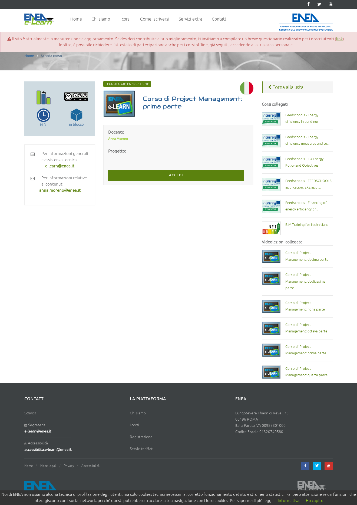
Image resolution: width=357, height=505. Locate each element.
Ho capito (314, 500)
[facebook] (305, 466)
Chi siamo (100, 19)
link (339, 39)
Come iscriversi (154, 19)
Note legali (48, 466)
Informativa (288, 500)
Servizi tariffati (141, 449)
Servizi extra (190, 19)
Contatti (219, 19)
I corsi (125, 19)
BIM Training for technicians (306, 225)
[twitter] (319, 4)
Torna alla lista (285, 87)
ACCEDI (176, 175)
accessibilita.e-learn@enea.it (47, 449)
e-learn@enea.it (37, 431)
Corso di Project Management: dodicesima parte (305, 281)
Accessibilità (90, 466)
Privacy (69, 466)
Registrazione (141, 437)
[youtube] (331, 4)
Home (76, 19)
